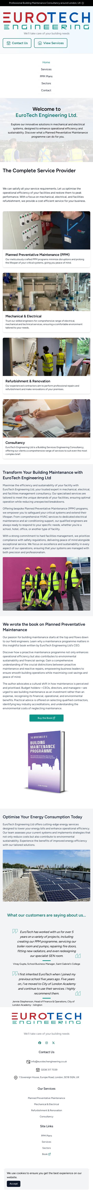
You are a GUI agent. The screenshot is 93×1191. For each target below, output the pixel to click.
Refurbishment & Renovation (46, 1110)
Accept (14, 1183)
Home (46, 62)
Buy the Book (46, 718)
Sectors (46, 83)
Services (46, 69)
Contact (46, 90)
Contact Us (17, 43)
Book (46, 1154)
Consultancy (46, 1116)
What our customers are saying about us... (46, 915)
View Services (51, 43)
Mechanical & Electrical (46, 1104)
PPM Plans (46, 76)
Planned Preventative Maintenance (46, 1098)
